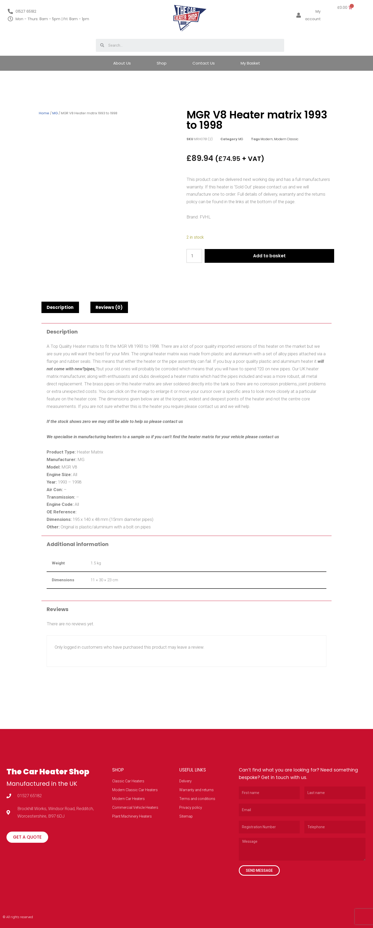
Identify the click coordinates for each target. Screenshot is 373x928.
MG (55, 113)
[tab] (60, 307)
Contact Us (203, 63)
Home (44, 113)
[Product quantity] (195, 256)
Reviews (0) (109, 307)
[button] (27, 837)
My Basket (250, 63)
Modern (267, 139)
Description (60, 307)
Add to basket (269, 256)
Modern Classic (286, 139)
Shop (162, 63)
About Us (122, 63)
